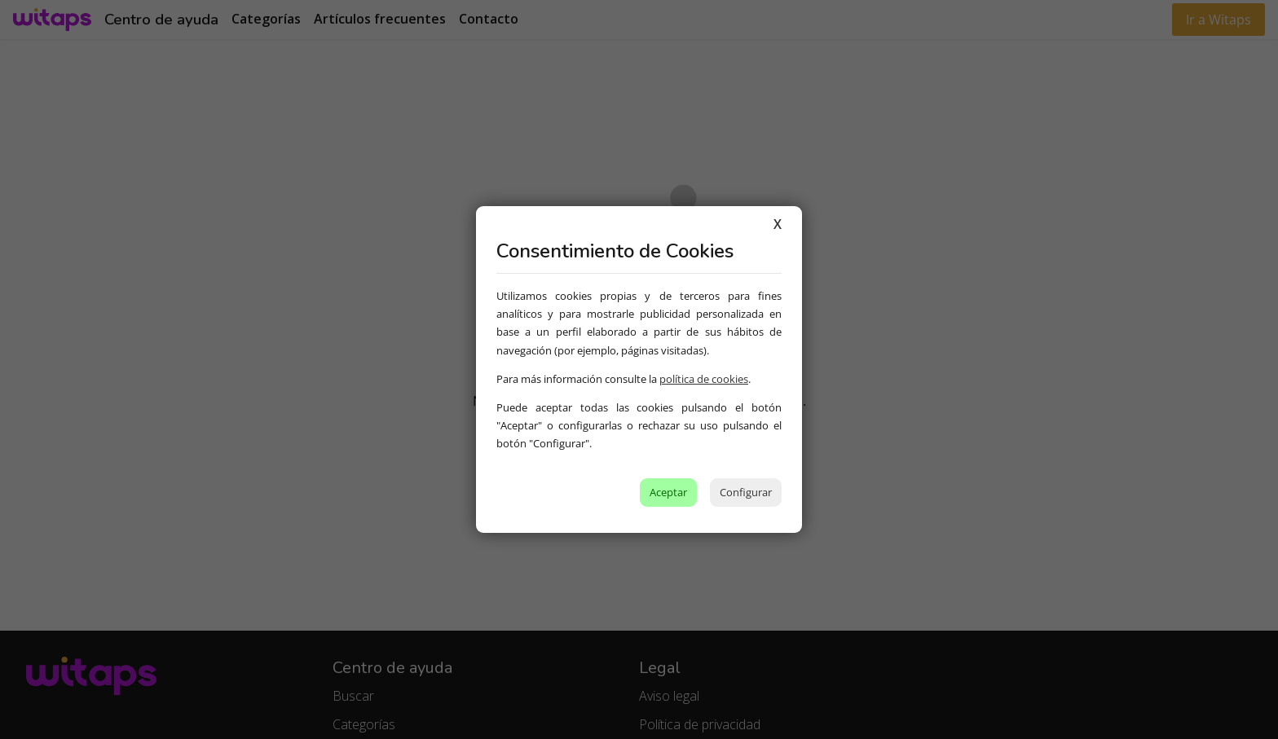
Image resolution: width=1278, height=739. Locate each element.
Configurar (746, 492)
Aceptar (668, 492)
